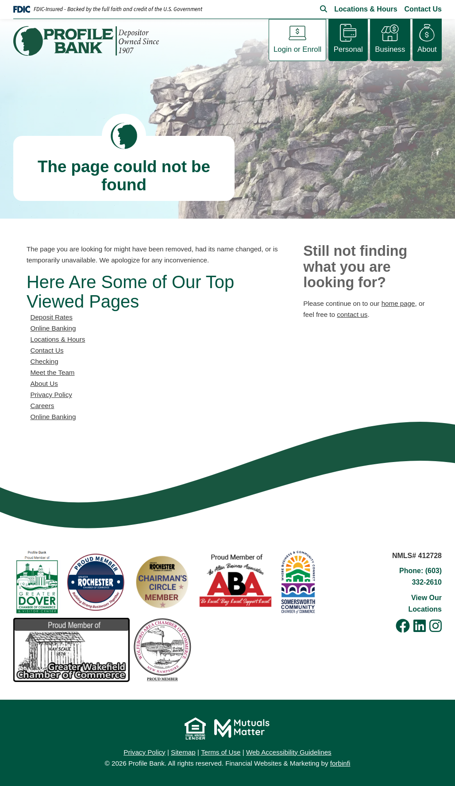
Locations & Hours (365, 9)
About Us (44, 383)
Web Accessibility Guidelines (289, 752)
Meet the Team (52, 372)
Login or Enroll (297, 49)
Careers (42, 405)
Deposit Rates (51, 317)
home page (398, 303)
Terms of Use (220, 752)
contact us (352, 314)
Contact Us (423, 9)
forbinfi (340, 763)
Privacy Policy (51, 394)
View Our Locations (425, 603)
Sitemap (183, 752)
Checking (44, 361)
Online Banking (53, 328)
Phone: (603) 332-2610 (420, 576)
